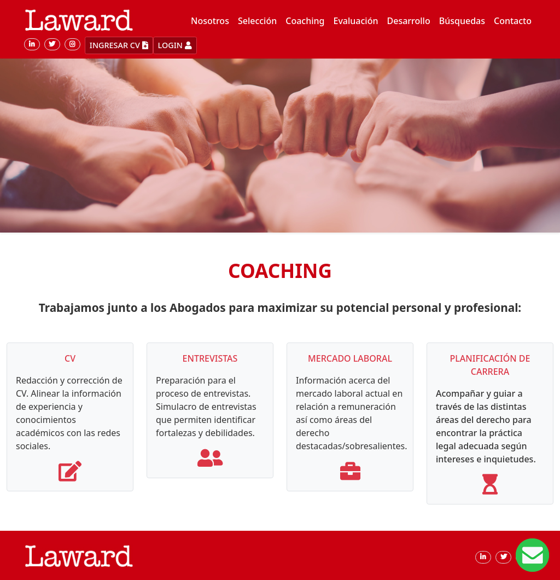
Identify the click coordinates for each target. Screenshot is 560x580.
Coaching (304, 21)
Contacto (513, 21)
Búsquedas (462, 21)
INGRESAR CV (119, 45)
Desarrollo (408, 21)
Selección (257, 21)
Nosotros (210, 21)
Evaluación (356, 21)
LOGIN (175, 45)
